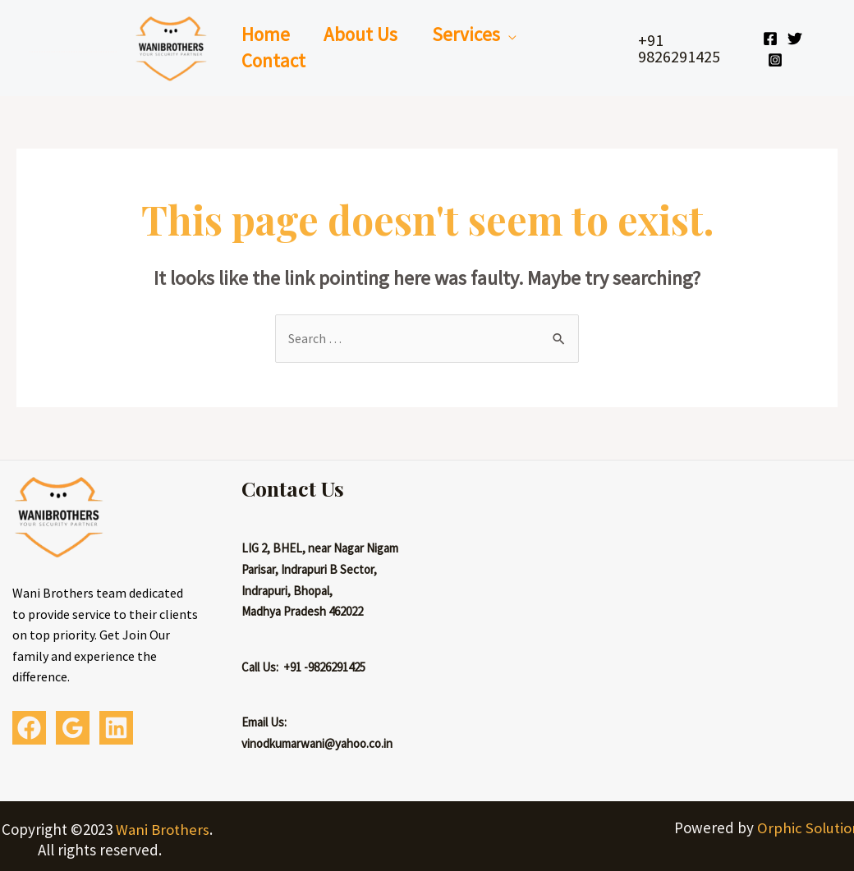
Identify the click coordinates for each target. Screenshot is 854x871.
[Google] (73, 728)
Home (267, 34)
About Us (366, 34)
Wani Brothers (162, 829)
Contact (275, 60)
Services (475, 34)
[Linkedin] (116, 728)
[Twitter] (796, 38)
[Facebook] (771, 38)
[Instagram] (776, 60)
